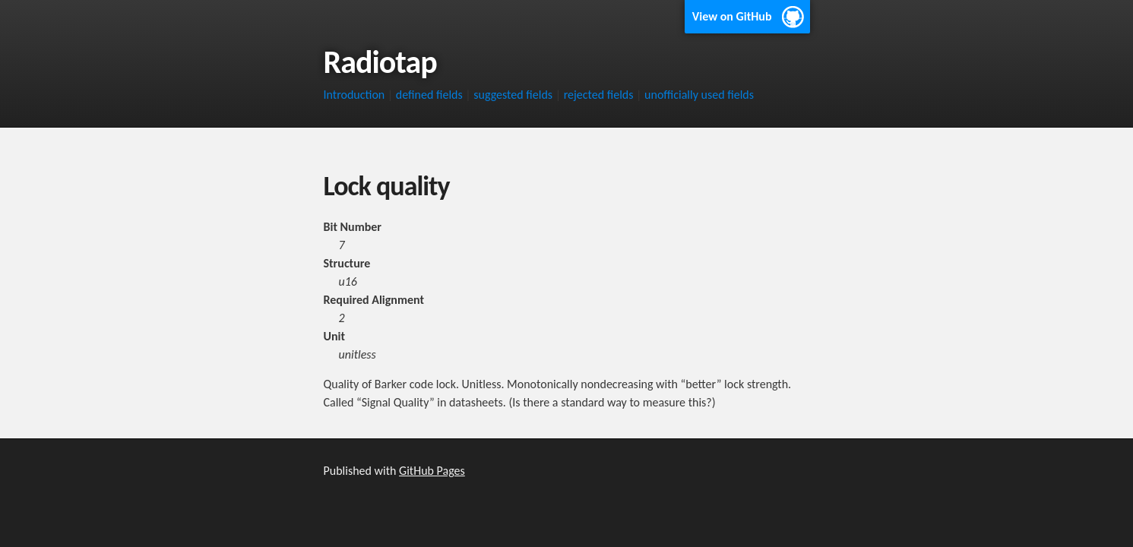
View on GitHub (732, 16)
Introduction (354, 94)
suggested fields (512, 94)
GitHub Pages (432, 470)
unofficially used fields (699, 94)
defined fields (429, 94)
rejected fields (599, 94)
